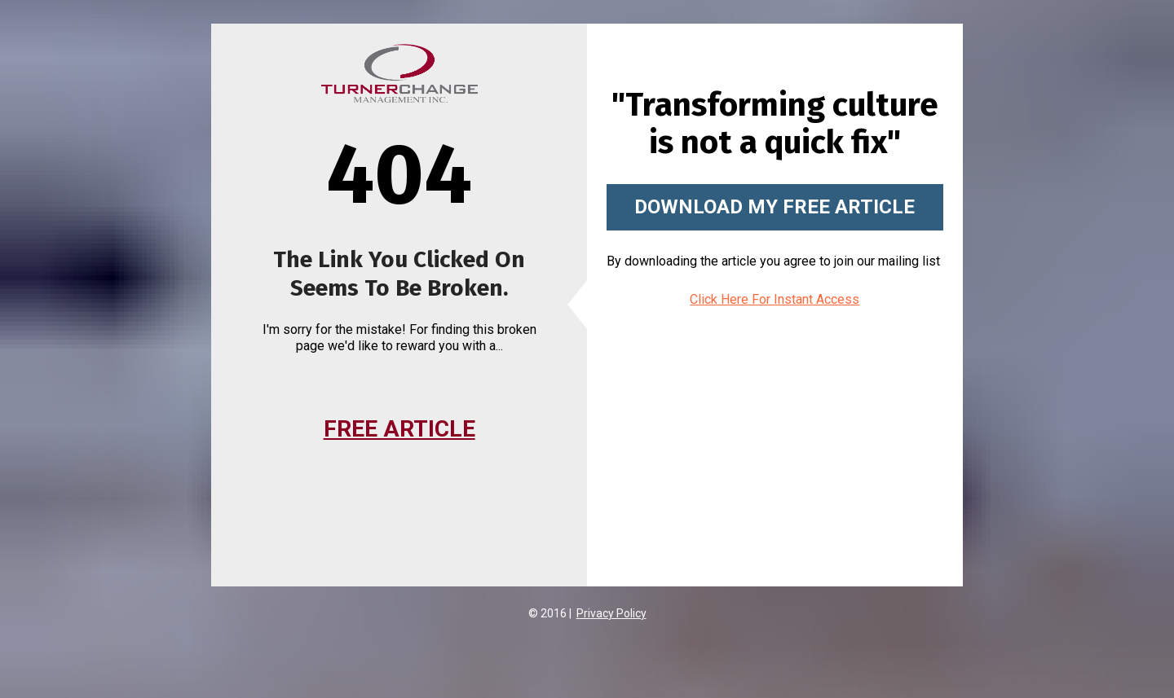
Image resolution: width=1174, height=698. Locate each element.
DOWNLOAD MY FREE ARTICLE (774, 206)
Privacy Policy (611, 613)
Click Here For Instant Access (774, 299)
